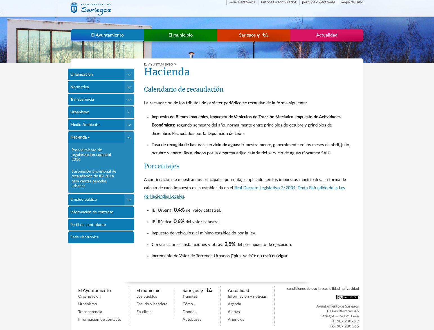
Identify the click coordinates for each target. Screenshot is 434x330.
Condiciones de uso (302, 288)
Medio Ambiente (84, 125)
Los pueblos (146, 297)
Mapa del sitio (352, 2)
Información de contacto (91, 212)
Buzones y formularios (278, 2)
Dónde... (190, 312)
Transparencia (82, 99)
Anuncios (236, 320)
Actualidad (327, 35)
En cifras (143, 312)
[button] (129, 74)
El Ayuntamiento (107, 35)
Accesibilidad (330, 288)
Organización (81, 74)
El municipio (180, 35)
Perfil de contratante (318, 2)
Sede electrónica (242, 2)
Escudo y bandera (151, 304)
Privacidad (350, 288)
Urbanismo (79, 112)
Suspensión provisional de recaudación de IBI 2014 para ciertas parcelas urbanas (93, 178)
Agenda (234, 304)
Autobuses (192, 320)
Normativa (79, 87)
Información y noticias (247, 297)
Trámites (190, 297)
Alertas (234, 312)
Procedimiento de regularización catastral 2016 (91, 155)
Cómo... (189, 304)
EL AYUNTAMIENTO (158, 64)
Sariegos (253, 35)
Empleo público (83, 199)
